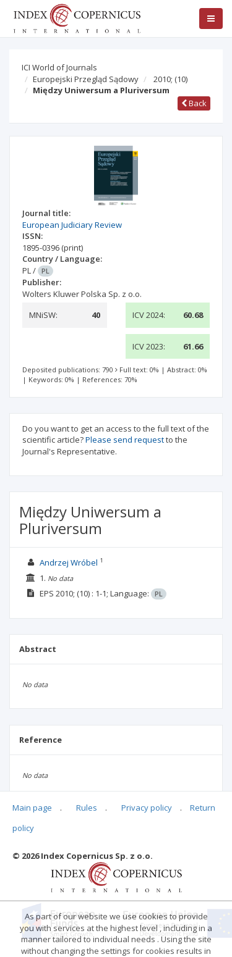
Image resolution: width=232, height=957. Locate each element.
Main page (32, 807)
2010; (170, 79)
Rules (86, 807)
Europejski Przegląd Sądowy (86, 79)
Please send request (124, 439)
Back (194, 103)
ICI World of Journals (59, 67)
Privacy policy (146, 807)
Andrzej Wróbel (69, 562)
